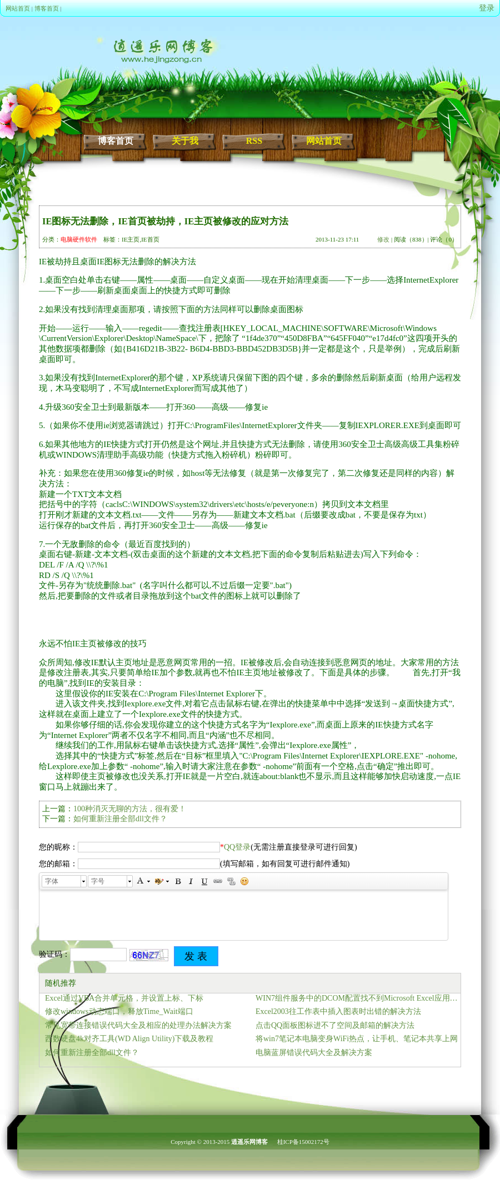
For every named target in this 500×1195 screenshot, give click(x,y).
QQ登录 (237, 847)
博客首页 (46, 8)
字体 (51, 881)
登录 (486, 8)
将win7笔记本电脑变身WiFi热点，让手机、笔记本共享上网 (357, 1039)
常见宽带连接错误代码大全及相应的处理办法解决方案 (138, 1025)
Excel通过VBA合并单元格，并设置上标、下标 (124, 998)
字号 (97, 881)
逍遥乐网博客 (249, 1141)
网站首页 (18, 8)
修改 (383, 239)
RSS (254, 140)
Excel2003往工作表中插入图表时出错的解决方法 (338, 1011)
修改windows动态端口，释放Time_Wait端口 (119, 1011)
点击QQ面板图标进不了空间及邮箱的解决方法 (335, 1025)
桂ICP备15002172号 (303, 1141)
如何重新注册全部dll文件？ (120, 819)
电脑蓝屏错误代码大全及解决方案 (314, 1052)
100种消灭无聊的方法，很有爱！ (129, 809)
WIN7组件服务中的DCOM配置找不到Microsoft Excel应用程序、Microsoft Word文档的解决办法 (358, 998)
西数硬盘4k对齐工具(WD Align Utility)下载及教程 (129, 1039)
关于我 (185, 140)
